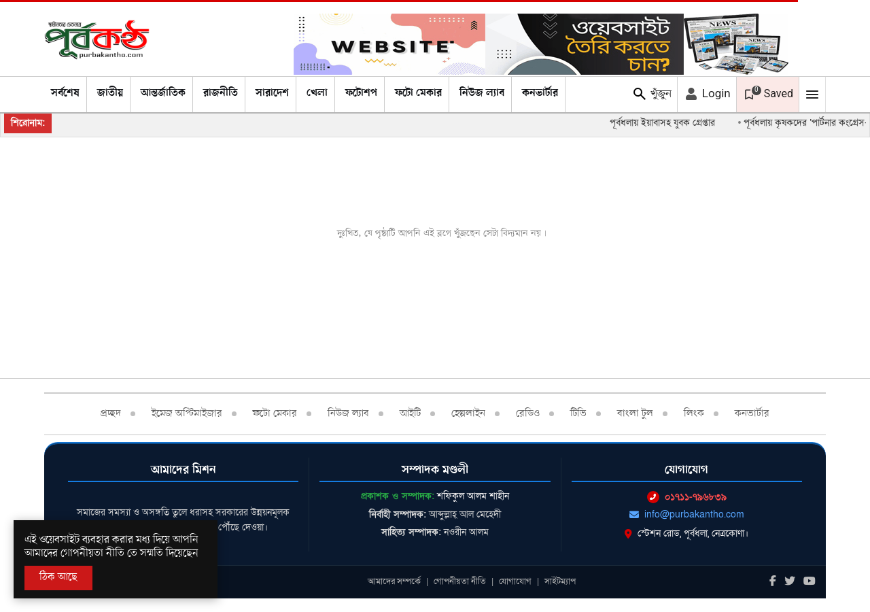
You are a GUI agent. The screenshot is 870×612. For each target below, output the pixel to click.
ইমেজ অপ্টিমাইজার (187, 413)
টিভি (578, 413)
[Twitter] (789, 582)
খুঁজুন (651, 94)
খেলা (317, 93)
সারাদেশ (272, 93)
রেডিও (528, 413)
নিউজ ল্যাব (481, 93)
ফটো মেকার (418, 93)
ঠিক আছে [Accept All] (58, 577)
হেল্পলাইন (468, 413)
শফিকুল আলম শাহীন (473, 496)
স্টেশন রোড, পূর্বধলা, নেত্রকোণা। (686, 533)
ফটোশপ (361, 93)
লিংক (694, 413)
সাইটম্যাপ (560, 581)
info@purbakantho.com (686, 514)
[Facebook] (772, 582)
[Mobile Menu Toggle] (812, 94)
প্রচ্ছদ (111, 413)
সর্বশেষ (65, 93)
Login (707, 94)
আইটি (410, 413)
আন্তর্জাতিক (163, 93)
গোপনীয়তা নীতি (460, 581)
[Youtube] (809, 582)
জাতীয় (110, 93)
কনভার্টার (540, 93)
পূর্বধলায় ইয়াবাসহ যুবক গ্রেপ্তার (667, 122)
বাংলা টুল (635, 413)
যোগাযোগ (515, 581)
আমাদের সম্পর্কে (394, 581)
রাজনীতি (220, 93)
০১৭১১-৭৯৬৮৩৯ (687, 496)
